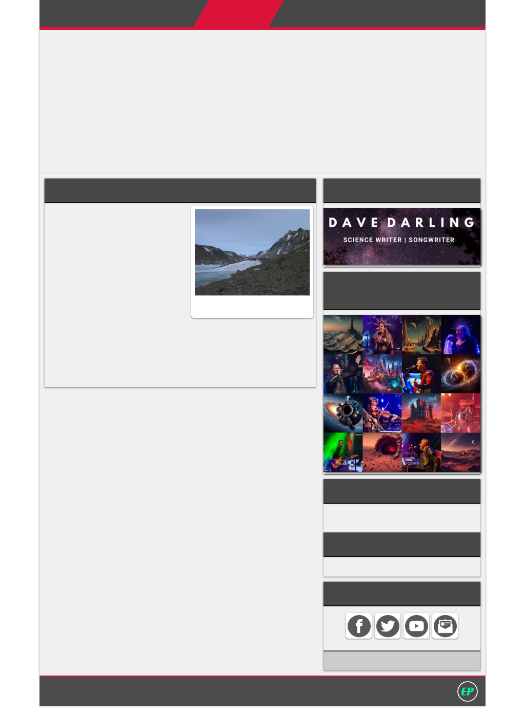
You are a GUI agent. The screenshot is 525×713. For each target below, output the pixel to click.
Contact (406, 13)
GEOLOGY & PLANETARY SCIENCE (403, 520)
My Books (294, 13)
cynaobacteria (76, 293)
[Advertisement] (262, 101)
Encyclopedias (226, 13)
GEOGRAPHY (364, 508)
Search (453, 13)
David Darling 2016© (338, 697)
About (167, 13)
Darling (72, 17)
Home (126, 13)
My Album (352, 13)
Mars (95, 254)
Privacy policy (267, 697)
